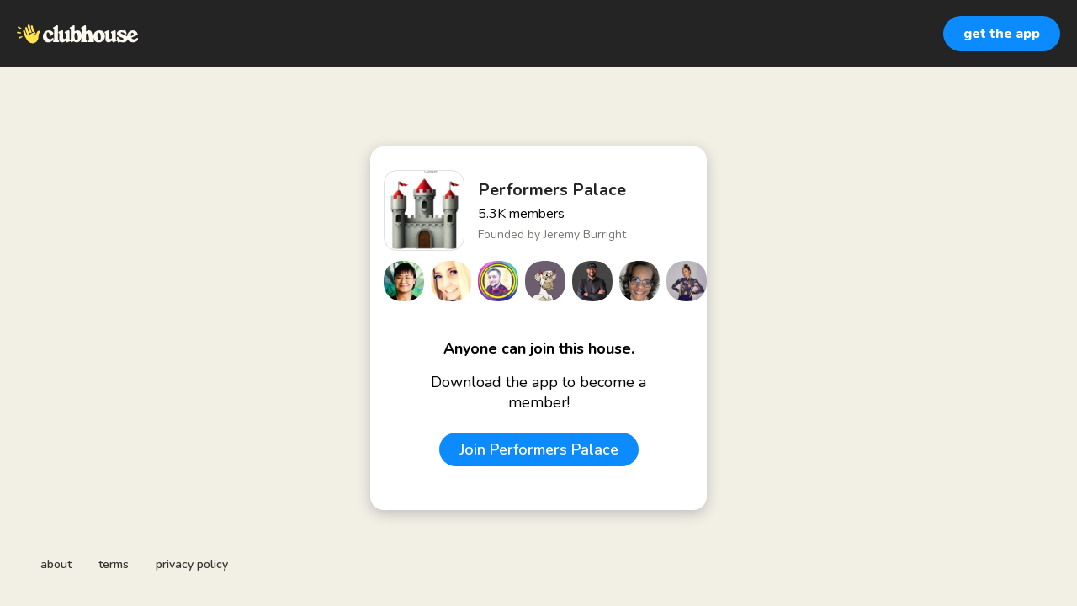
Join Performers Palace (538, 449)
